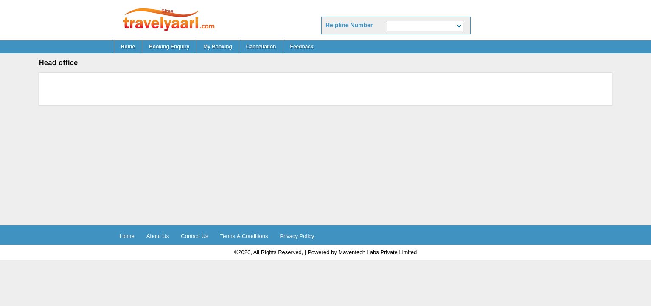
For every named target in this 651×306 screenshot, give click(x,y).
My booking (217, 47)
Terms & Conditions (244, 236)
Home (128, 47)
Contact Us (194, 236)
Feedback (302, 47)
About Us (157, 236)
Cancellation (261, 47)
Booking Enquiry (169, 47)
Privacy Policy (297, 236)
